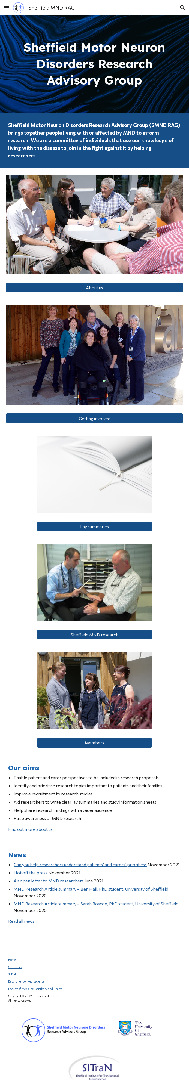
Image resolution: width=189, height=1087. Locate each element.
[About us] (94, 288)
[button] (6, 7)
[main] (94, 64)
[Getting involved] (94, 418)
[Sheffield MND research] (94, 635)
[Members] (94, 743)
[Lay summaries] (94, 526)
